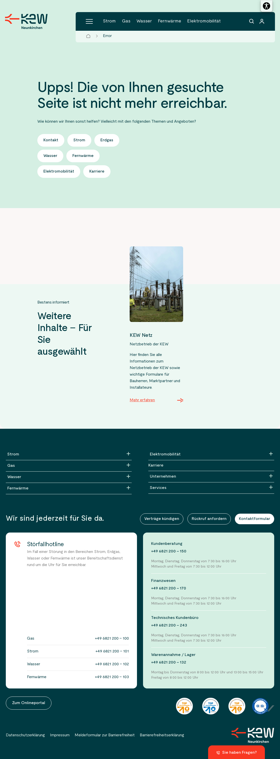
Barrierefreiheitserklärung (162, 735)
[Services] (211, 487)
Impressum (60, 735)
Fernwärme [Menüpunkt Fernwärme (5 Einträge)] (169, 21)
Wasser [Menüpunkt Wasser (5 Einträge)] (144, 21)
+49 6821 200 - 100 (112, 639)
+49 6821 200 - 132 (168, 663)
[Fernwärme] (69, 488)
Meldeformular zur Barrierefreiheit (105, 735)
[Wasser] (69, 477)
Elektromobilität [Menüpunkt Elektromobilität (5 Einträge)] (204, 21)
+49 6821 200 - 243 (169, 625)
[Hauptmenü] (89, 21)
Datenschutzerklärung (25, 735)
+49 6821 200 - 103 (112, 677)
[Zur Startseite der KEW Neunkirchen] (26, 21)
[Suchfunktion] (252, 21)
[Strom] (69, 454)
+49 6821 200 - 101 (112, 651)
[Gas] (69, 465)
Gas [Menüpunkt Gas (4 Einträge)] (126, 21)
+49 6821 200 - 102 (112, 664)
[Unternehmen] (211, 476)
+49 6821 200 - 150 (168, 551)
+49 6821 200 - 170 (168, 588)
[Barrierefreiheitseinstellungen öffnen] (266, 6)
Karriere (155, 466)
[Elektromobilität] (211, 454)
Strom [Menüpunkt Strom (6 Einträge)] (109, 21)
